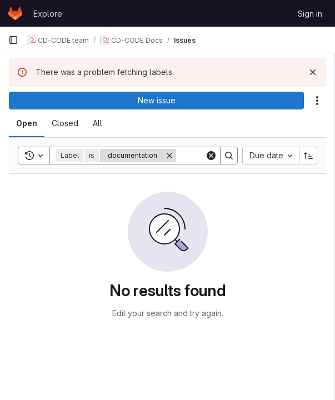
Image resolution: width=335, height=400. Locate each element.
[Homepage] (15, 13)
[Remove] (169, 155)
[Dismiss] (312, 72)
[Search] (229, 155)
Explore (47, 13)
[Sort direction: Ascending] (308, 155)
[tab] (26, 123)
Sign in (310, 13)
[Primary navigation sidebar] (13, 40)
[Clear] (211, 155)
